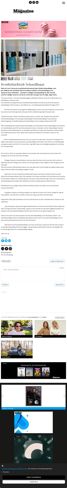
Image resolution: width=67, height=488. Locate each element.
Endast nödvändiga (34, 477)
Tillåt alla (34, 482)
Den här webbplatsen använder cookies (15, 468)
